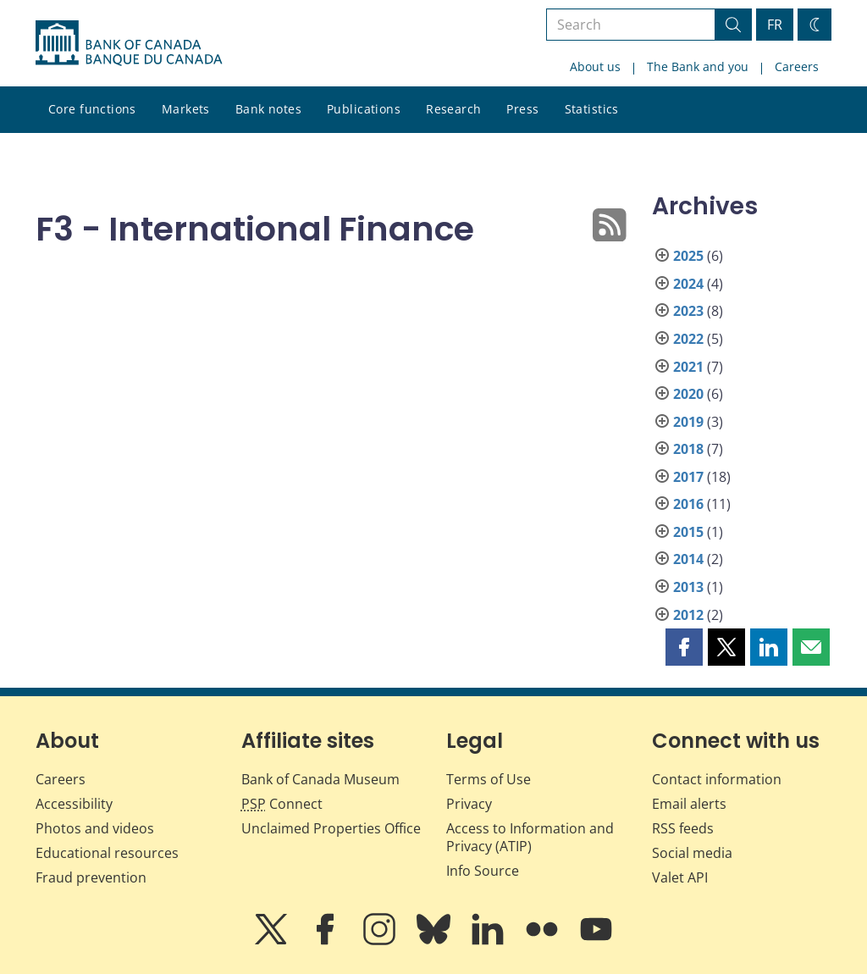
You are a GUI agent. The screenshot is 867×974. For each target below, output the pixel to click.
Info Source (482, 870)
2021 (688, 366)
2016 (688, 504)
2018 (688, 449)
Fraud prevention (91, 877)
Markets (186, 109)
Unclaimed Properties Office (331, 828)
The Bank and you (697, 66)
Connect (282, 803)
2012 (688, 615)
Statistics (592, 109)
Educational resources (107, 853)
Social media (692, 853)
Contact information (716, 779)
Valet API (680, 877)
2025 (688, 255)
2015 (688, 532)
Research (453, 109)
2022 (688, 338)
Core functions (92, 109)
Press (522, 109)
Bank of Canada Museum (320, 779)
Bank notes (268, 109)
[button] (684, 647)
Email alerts (689, 803)
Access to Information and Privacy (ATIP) (530, 837)
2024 (688, 283)
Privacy (469, 803)
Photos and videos (95, 828)
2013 (688, 587)
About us (595, 66)
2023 (688, 311)
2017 (688, 477)
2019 (688, 421)
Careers (797, 66)
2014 (688, 559)
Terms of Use (488, 779)
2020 (688, 394)
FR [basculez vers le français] (774, 24)
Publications (363, 109)
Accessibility (74, 803)
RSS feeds (683, 828)
